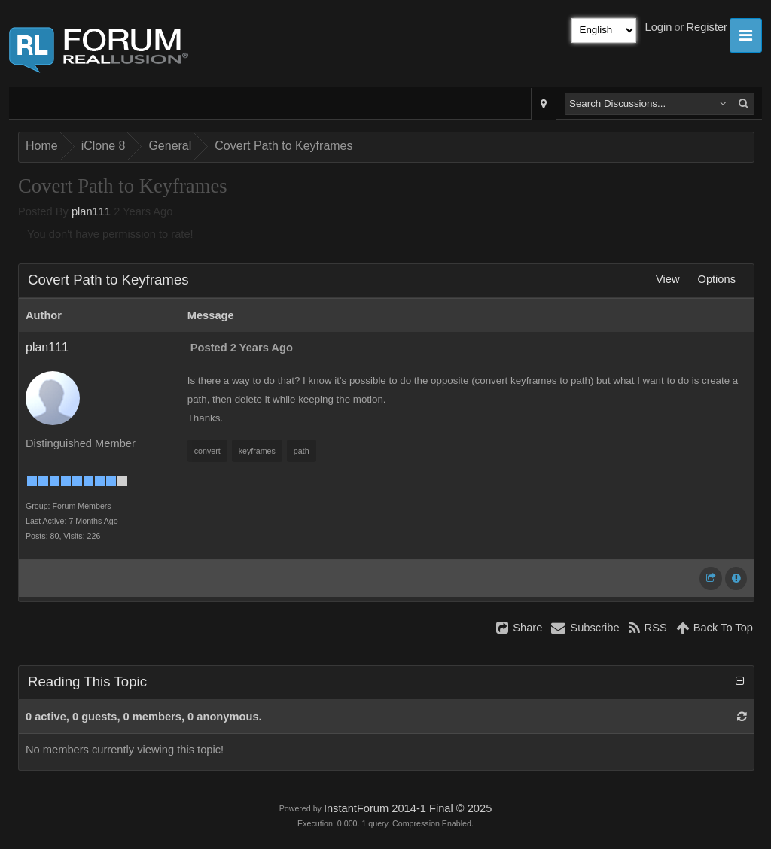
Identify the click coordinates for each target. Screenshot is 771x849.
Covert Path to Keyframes (283, 145)
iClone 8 (103, 145)
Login (658, 27)
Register (706, 27)
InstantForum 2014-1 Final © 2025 (408, 808)
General (169, 145)
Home (42, 145)
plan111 (91, 211)
